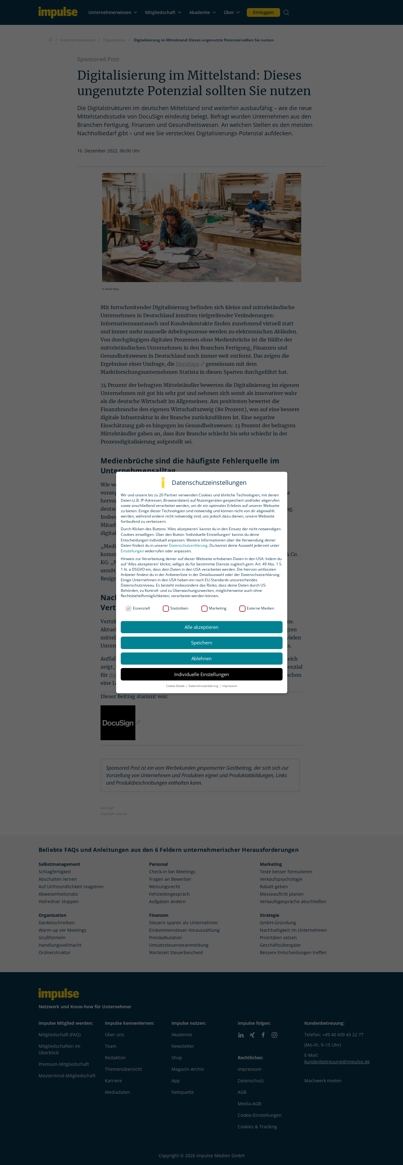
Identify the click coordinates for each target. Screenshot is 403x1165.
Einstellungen (132, 551)
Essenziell (137, 608)
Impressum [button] (229, 686)
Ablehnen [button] (201, 658)
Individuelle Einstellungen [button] (201, 674)
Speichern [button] (201, 642)
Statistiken (175, 608)
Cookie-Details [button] (175, 686)
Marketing (214, 608)
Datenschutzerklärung (188, 545)
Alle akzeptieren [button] (201, 627)
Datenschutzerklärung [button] (204, 686)
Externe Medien (256, 608)
